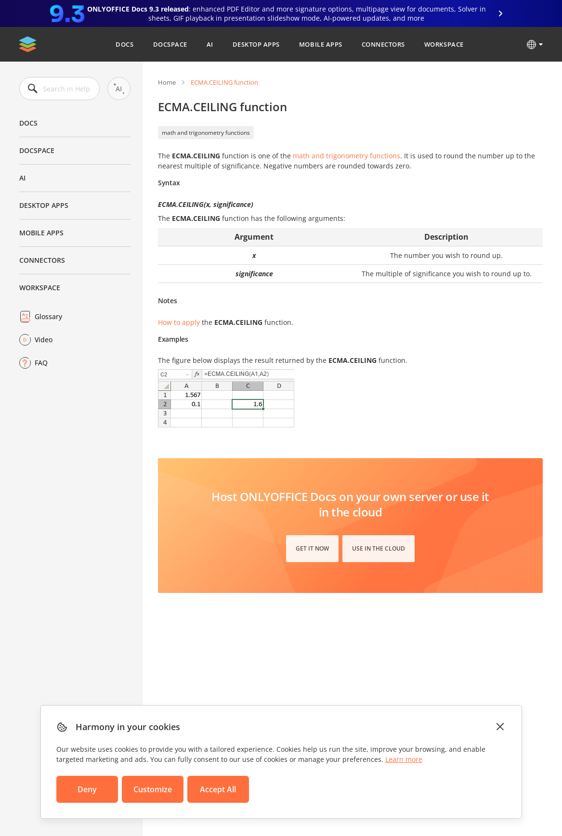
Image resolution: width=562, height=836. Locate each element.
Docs (124, 44)
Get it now (312, 548)
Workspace (444, 44)
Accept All (218, 789)
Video (43, 339)
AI (210, 44)
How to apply (179, 322)
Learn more (403, 759)
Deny (87, 789)
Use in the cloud (378, 548)
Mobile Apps (320, 44)
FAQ (41, 362)
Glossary (48, 316)
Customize (152, 789)
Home (167, 82)
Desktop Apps (256, 44)
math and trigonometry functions (206, 133)
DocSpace (170, 44)
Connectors (383, 44)
